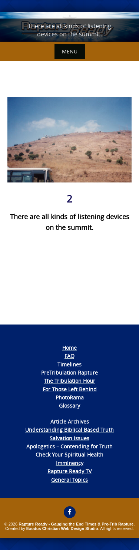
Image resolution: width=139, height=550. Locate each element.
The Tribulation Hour (69, 380)
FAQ (69, 355)
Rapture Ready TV (69, 471)
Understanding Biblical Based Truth (69, 429)
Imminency (69, 463)
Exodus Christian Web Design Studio (62, 528)
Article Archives (69, 421)
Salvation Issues (69, 438)
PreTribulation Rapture (69, 372)
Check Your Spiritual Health (69, 454)
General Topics (69, 479)
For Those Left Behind (70, 389)
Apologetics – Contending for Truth (69, 446)
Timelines (69, 364)
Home (69, 347)
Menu (69, 51)
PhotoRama (70, 397)
